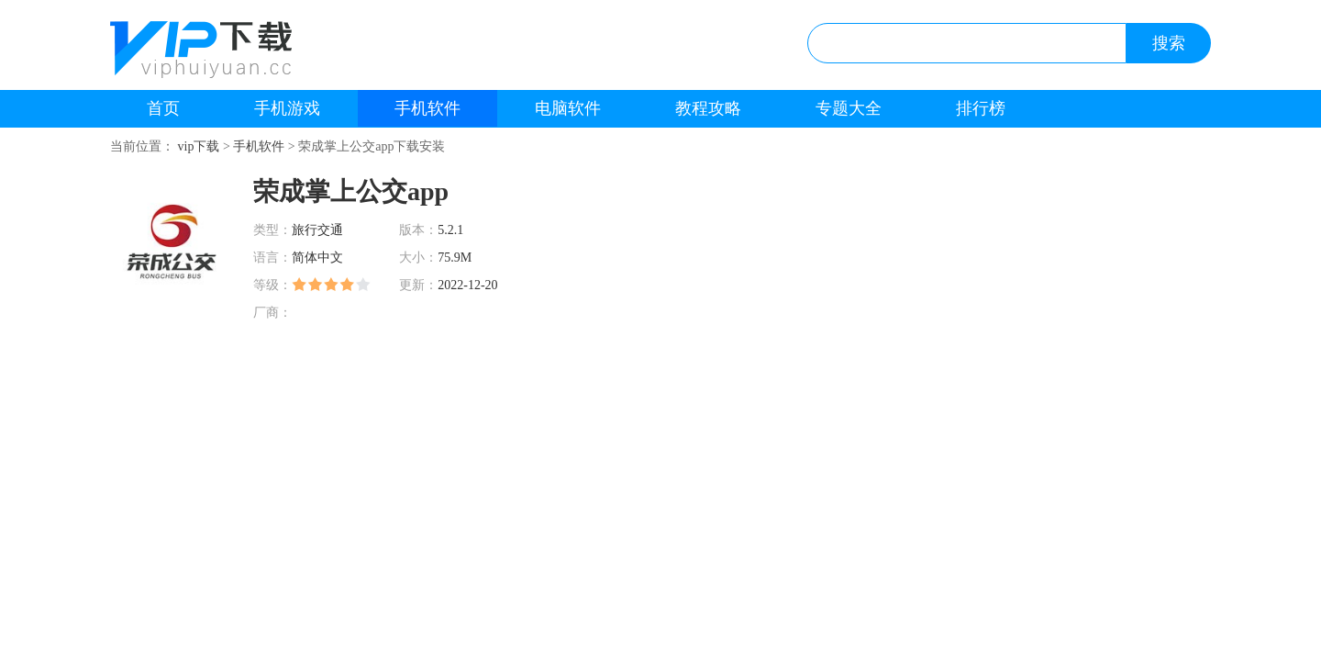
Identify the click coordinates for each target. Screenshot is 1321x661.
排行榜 (980, 108)
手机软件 (427, 108)
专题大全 (849, 108)
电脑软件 (568, 108)
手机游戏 (287, 108)
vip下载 (199, 146)
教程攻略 (708, 108)
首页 (163, 108)
